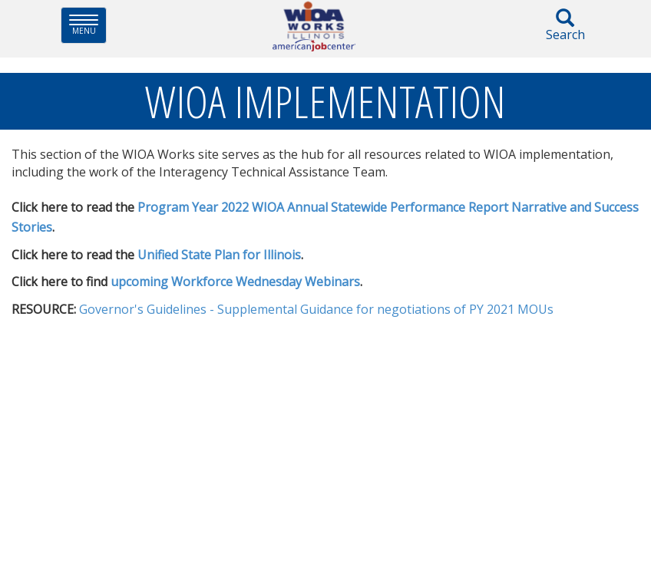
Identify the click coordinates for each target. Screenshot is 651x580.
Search (565, 25)
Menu (88, 25)
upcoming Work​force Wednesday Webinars (235, 281)
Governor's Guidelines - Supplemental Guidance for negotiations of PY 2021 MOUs (316, 309)
